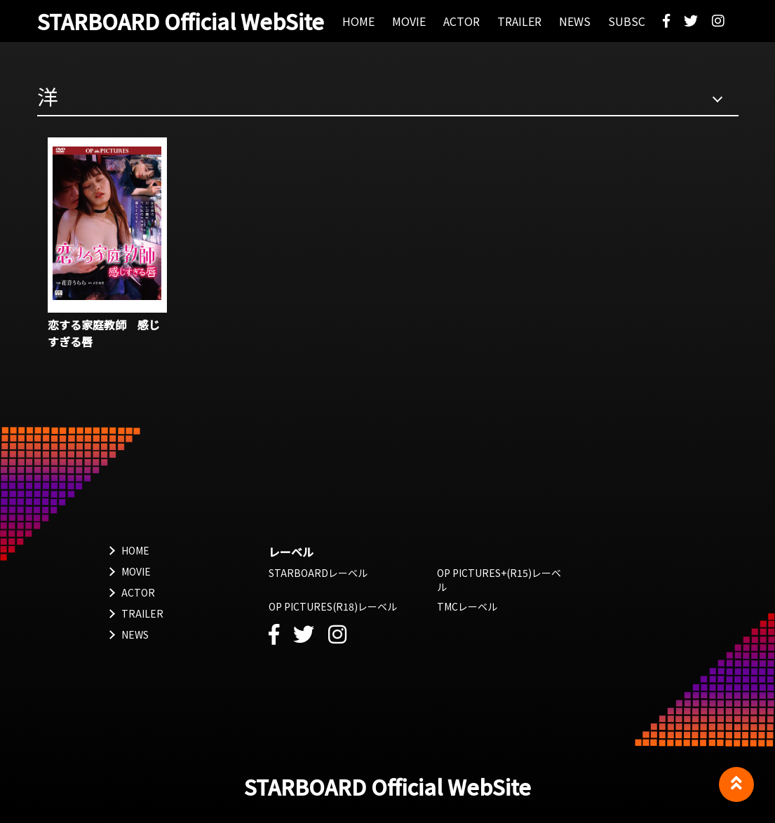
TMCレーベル (467, 606)
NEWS (135, 634)
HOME (135, 550)
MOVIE (136, 571)
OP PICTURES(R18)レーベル (333, 606)
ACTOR (138, 592)
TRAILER (142, 613)
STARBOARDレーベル (318, 573)
